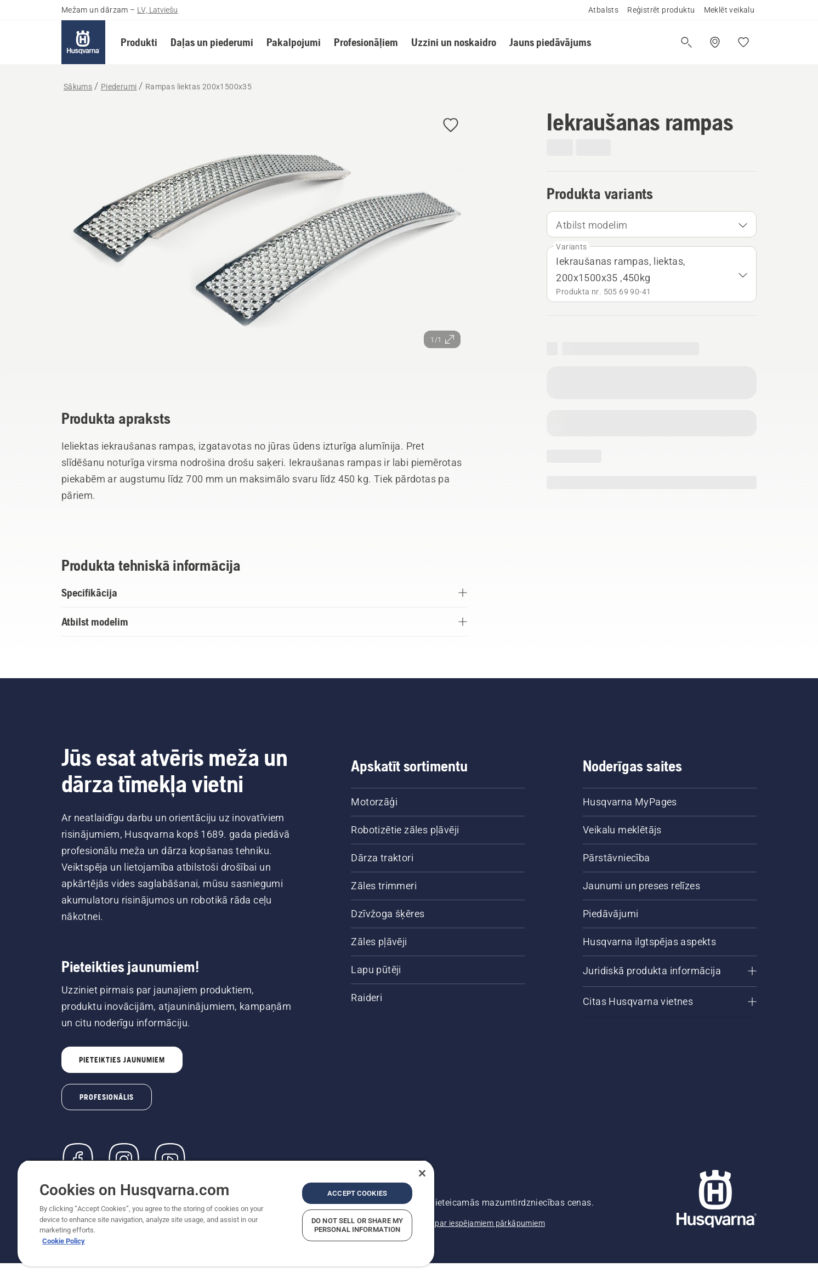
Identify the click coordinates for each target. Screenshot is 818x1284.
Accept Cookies (357, 1193)
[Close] (422, 1173)
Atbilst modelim (591, 225)
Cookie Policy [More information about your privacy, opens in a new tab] (63, 1241)
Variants (571, 246)
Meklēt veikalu (729, 9)
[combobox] (652, 224)
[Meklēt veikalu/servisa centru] (715, 42)
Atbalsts (603, 9)
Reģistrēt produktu (661, 9)
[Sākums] (83, 42)
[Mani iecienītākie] (743, 42)
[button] (139, 42)
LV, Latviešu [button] (157, 9)
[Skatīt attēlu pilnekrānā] (264, 244)
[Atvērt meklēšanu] (686, 42)
